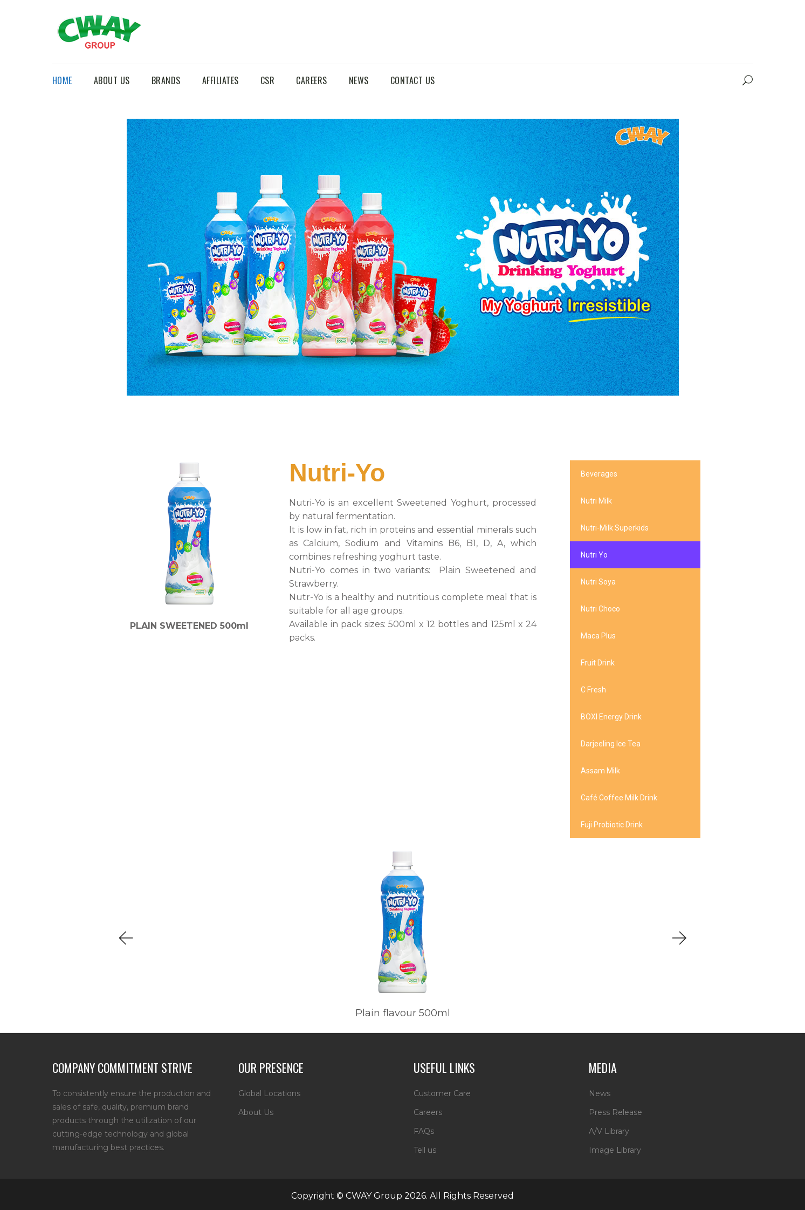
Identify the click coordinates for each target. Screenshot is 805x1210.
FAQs (424, 1131)
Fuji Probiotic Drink (612, 824)
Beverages (599, 474)
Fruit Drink (598, 662)
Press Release (615, 1112)
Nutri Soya (598, 581)
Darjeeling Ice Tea (611, 743)
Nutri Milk (596, 501)
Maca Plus (598, 635)
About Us (255, 1112)
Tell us (425, 1150)
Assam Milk (600, 770)
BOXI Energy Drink (611, 716)
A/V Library (609, 1131)
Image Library (615, 1150)
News (599, 1093)
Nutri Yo (594, 554)
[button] (125, 938)
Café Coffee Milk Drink (619, 797)
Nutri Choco (600, 608)
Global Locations (269, 1093)
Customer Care (442, 1093)
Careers (428, 1112)
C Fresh (593, 689)
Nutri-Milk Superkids (615, 528)
